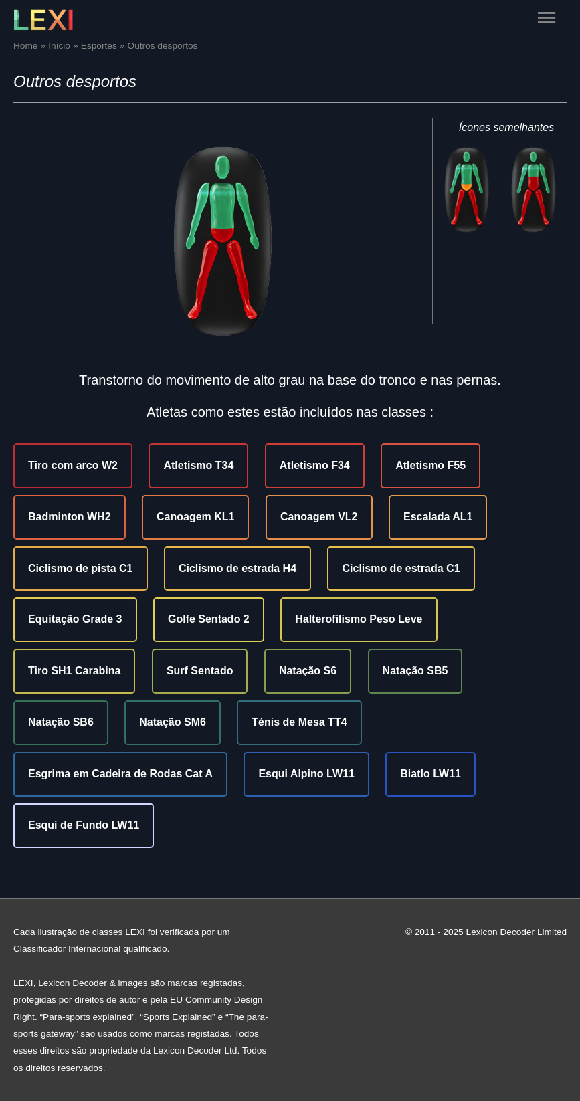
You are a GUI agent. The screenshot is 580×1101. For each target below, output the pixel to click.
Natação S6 (307, 670)
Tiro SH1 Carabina (74, 670)
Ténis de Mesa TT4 (299, 722)
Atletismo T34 (198, 465)
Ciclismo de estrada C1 (401, 568)
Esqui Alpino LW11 (306, 773)
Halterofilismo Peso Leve (358, 619)
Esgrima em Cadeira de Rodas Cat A (120, 773)
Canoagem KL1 (195, 516)
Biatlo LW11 (430, 773)
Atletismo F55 (430, 465)
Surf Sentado (200, 670)
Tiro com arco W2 (73, 465)
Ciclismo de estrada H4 (237, 568)
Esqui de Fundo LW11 (83, 825)
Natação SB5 (415, 670)
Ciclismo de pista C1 (80, 568)
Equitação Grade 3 (75, 619)
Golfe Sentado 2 (209, 619)
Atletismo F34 (315, 465)
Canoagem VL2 (319, 516)
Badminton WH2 (69, 516)
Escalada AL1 (437, 516)
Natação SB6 (61, 722)
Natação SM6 (172, 722)
